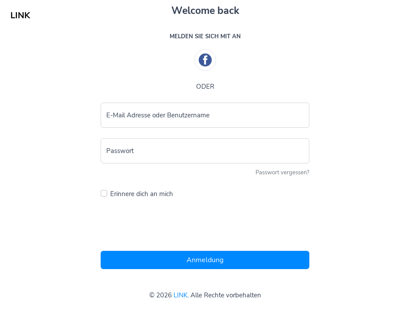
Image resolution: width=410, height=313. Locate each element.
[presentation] (167, 227)
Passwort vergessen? (282, 172)
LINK (180, 295)
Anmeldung (205, 260)
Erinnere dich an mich (141, 194)
